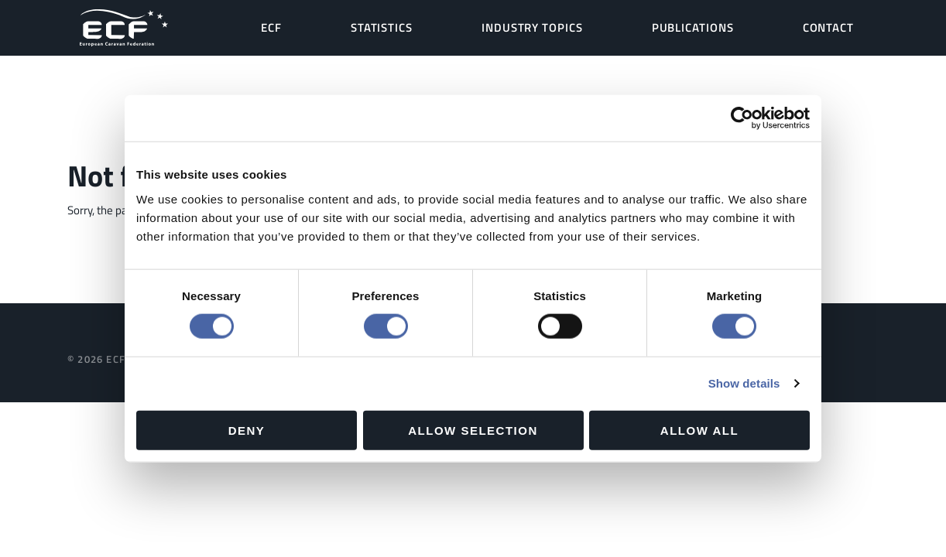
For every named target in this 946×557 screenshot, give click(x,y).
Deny (247, 429)
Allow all (699, 429)
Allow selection (473, 429)
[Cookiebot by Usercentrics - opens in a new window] (742, 118)
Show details (744, 383)
